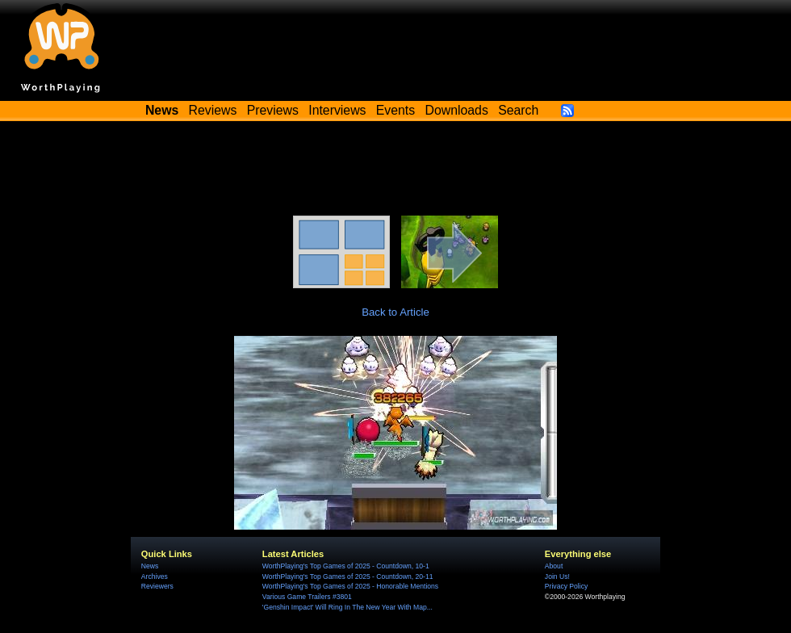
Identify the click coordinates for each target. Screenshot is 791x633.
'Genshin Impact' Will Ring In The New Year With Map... (347, 607)
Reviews (213, 110)
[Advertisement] (395, 171)
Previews (273, 110)
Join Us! (557, 576)
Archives (154, 576)
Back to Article (395, 312)
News (149, 566)
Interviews (337, 110)
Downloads (456, 110)
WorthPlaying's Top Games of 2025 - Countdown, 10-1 (345, 566)
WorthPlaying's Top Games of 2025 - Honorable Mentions (350, 586)
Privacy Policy (566, 586)
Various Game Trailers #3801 (307, 597)
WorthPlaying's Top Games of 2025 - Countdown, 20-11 (347, 576)
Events (395, 110)
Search (518, 110)
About (554, 566)
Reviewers (157, 586)
